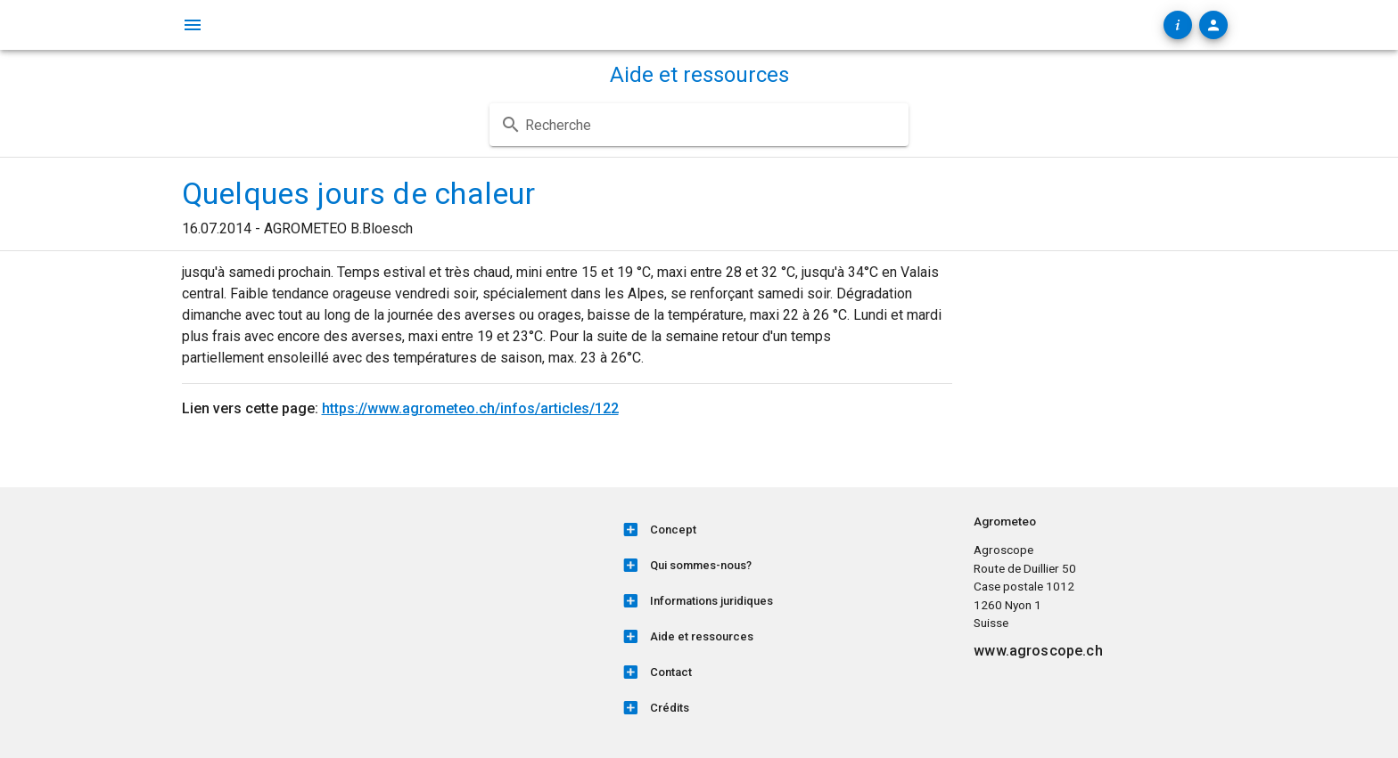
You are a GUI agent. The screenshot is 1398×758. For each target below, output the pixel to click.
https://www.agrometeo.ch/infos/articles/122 (470, 408)
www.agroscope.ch (1038, 650)
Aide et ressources (699, 74)
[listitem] (786, 530)
